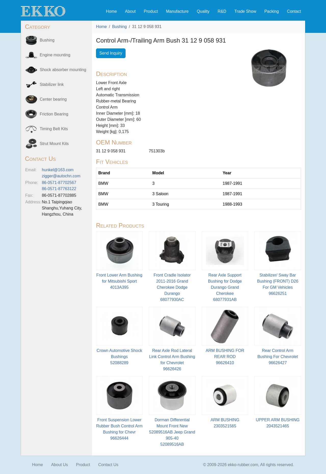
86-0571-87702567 (59, 182)
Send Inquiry (110, 53)
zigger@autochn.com (61, 176)
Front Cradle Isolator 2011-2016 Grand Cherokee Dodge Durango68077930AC (172, 287)
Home (111, 11)
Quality (203, 11)
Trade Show (245, 11)
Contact (294, 11)
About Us (59, 465)
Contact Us (108, 465)
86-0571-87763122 (59, 189)
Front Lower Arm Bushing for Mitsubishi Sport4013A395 (119, 281)
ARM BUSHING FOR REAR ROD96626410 (225, 356)
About (130, 11)
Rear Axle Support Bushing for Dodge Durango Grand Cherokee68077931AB (225, 287)
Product (151, 11)
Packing (271, 11)
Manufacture (177, 11)
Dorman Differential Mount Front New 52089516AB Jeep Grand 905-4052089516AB (172, 432)
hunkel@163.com (58, 170)
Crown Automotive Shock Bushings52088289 (119, 356)
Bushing (119, 26)
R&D (222, 11)
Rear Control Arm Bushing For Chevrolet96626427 (277, 356)
